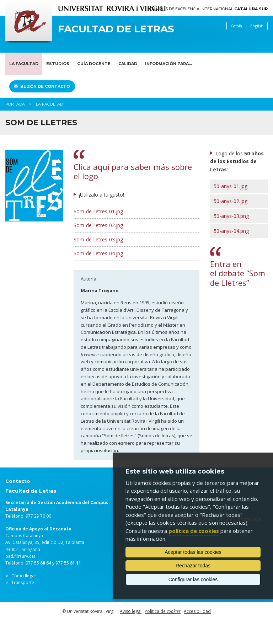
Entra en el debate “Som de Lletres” (237, 273)
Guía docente (94, 63)
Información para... (168, 63)
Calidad (127, 63)
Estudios (57, 63)
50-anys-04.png (231, 231)
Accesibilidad (197, 611)
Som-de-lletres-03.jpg (98, 239)
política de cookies (193, 530)
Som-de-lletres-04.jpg (98, 253)
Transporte (22, 582)
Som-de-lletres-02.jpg (98, 225)
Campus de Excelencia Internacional (209, 9)
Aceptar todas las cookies (193, 552)
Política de (163, 611)
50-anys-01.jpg (230, 186)
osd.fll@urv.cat (20, 556)
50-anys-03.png (231, 216)
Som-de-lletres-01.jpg (98, 211)
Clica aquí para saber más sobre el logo (133, 171)
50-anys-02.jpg (230, 201)
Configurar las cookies (193, 579)
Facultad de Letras (116, 28)
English (256, 25)
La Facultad (23, 63)
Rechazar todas (193, 565)
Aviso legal (130, 611)
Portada (15, 104)
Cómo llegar (23, 576)
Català (236, 25)
